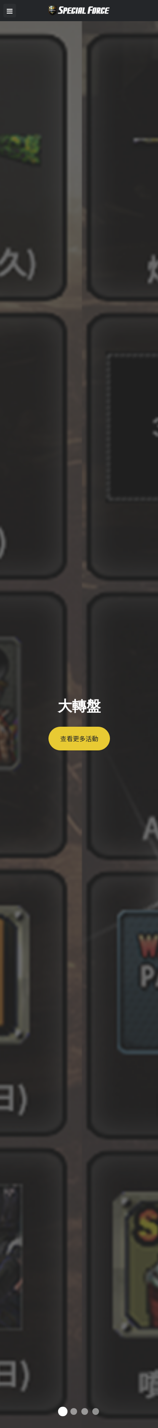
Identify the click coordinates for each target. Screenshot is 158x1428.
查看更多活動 (79, 738)
